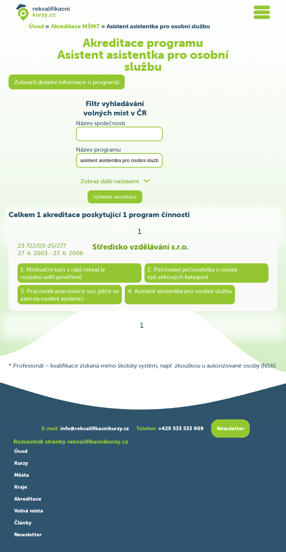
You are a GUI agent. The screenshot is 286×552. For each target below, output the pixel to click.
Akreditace (27, 498)
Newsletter (28, 534)
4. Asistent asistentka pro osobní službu (180, 291)
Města (21, 475)
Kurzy (21, 463)
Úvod (36, 26)
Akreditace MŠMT (75, 26)
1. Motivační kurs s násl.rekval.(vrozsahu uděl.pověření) (62, 273)
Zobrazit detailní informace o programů (66, 82)
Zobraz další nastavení (109, 181)
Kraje (20, 486)
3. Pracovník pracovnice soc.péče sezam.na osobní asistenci (69, 294)
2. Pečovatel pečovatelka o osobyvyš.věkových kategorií (192, 273)
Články (22, 522)
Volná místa (28, 510)
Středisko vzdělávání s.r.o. (140, 246)
